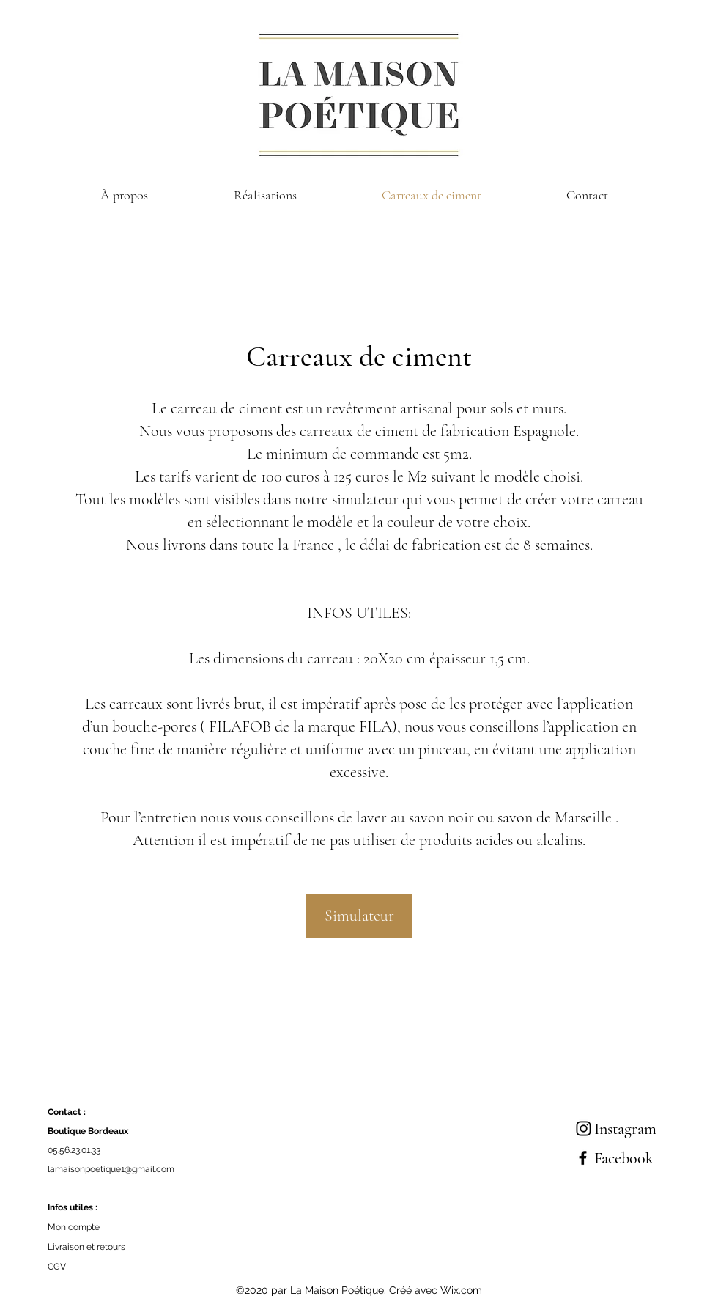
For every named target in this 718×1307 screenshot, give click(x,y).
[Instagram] (583, 1128)
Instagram (625, 1128)
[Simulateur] (359, 916)
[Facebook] (583, 1158)
